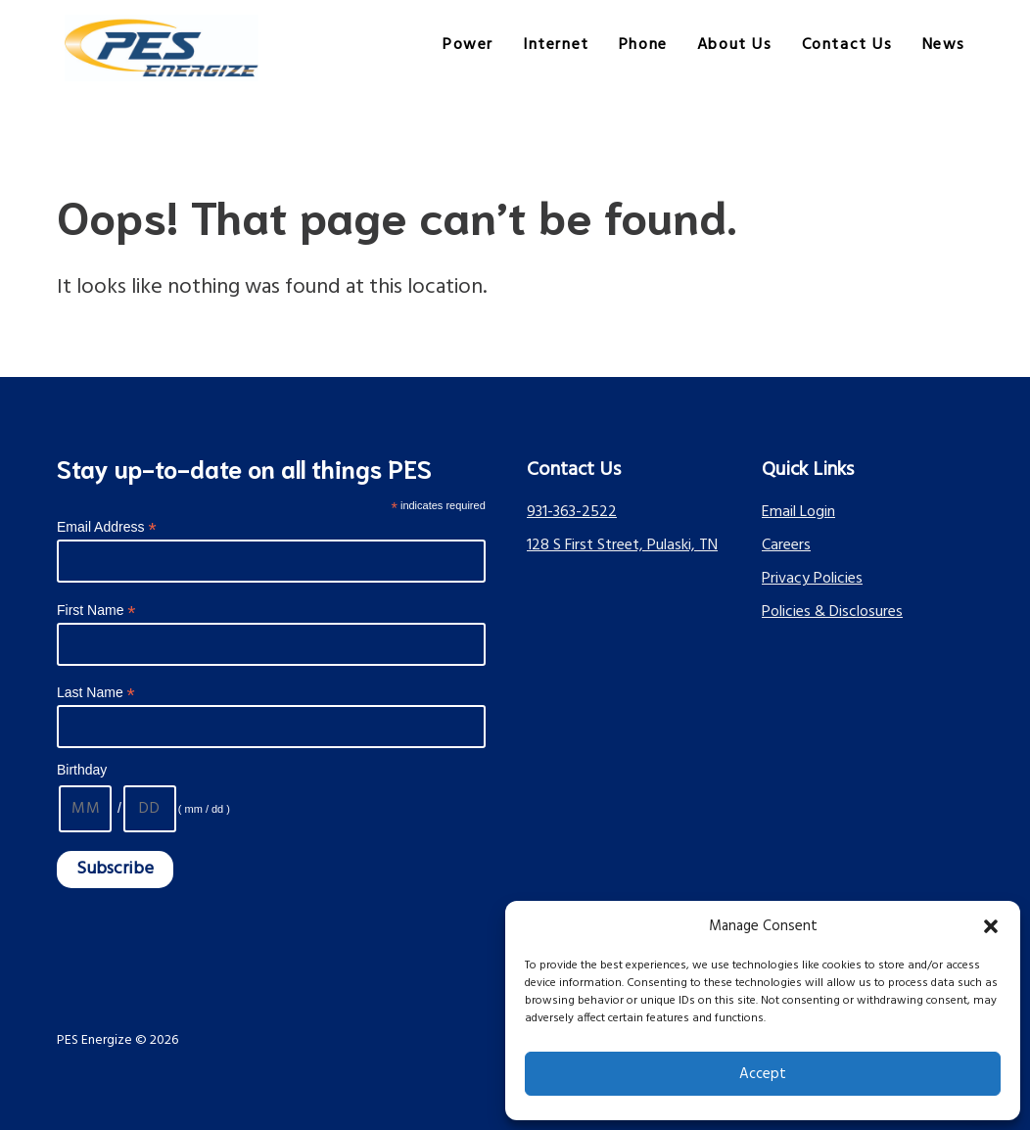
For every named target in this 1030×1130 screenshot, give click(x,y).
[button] (991, 926)
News (943, 45)
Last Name (96, 692)
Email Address (107, 527)
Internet (556, 45)
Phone (643, 45)
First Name (96, 610)
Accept (762, 1074)
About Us (734, 45)
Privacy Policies (812, 578)
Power (468, 45)
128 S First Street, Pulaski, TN (622, 545)
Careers (786, 545)
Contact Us (847, 45)
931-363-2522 (572, 512)
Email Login (798, 512)
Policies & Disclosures (832, 612)
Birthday (82, 769)
